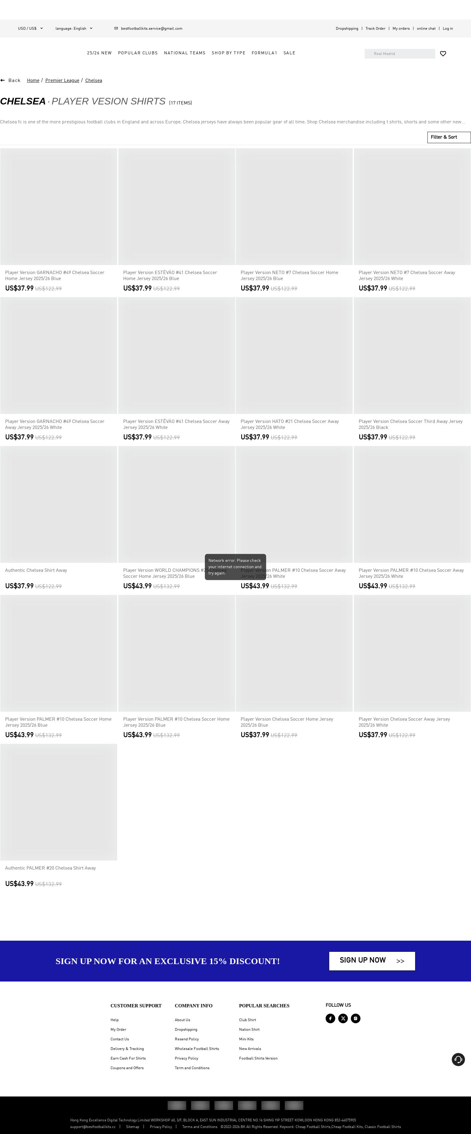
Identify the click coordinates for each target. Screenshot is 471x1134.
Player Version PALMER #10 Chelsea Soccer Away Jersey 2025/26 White (293, 584)
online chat (426, 29)
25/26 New (133, 61)
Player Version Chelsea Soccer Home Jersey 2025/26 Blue (287, 733)
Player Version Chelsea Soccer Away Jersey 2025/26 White (404, 733)
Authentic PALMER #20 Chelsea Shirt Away (50, 879)
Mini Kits (246, 1039)
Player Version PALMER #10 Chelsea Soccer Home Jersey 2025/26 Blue (58, 733)
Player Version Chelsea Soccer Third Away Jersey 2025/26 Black (411, 435)
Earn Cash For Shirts (128, 1058)
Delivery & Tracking (127, 1049)
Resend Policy (187, 1039)
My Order (118, 1030)
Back (14, 91)
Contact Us (120, 1039)
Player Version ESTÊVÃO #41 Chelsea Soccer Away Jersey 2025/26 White (176, 435)
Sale (323, 61)
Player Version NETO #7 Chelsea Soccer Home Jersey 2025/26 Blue (289, 286)
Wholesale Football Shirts (197, 1049)
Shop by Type (262, 61)
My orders (401, 29)
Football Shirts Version (258, 1058)
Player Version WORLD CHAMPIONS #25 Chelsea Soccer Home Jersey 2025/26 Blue (174, 584)
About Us (182, 1020)
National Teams (218, 61)
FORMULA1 (298, 61)
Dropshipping (347, 29)
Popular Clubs (172, 61)
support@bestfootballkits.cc (93, 1127)
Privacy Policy (186, 1058)
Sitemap (132, 1127)
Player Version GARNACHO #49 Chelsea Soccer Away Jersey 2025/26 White (55, 435)
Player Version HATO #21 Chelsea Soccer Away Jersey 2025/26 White (290, 435)
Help (115, 1020)
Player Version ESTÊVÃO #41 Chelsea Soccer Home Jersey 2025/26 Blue (170, 286)
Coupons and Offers (127, 1068)
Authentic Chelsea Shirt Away (36, 581)
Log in (448, 29)
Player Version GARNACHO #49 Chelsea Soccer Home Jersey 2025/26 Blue (55, 286)
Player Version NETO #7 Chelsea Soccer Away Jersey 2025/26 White (407, 286)
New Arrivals (250, 1049)
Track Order (375, 29)
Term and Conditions (192, 1068)
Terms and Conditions (199, 1127)
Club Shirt (247, 1020)
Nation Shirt (249, 1030)
